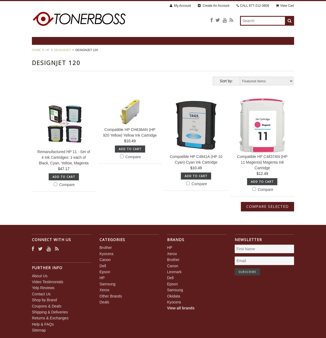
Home (36, 50)
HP (47, 50)
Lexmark (174, 272)
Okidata (173, 296)
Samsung (107, 284)
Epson (104, 272)
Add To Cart (63, 177)
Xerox (104, 290)
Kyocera (106, 254)
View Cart (285, 6)
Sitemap (39, 330)
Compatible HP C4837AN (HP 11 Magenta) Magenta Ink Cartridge (262, 162)
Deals (104, 302)
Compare (64, 184)
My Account (180, 6)
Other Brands (110, 296)
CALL (253, 6)
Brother (105, 247)
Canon (105, 260)
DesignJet (62, 50)
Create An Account (213, 6)
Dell (102, 266)
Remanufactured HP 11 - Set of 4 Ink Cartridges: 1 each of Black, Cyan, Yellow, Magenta (63, 157)
